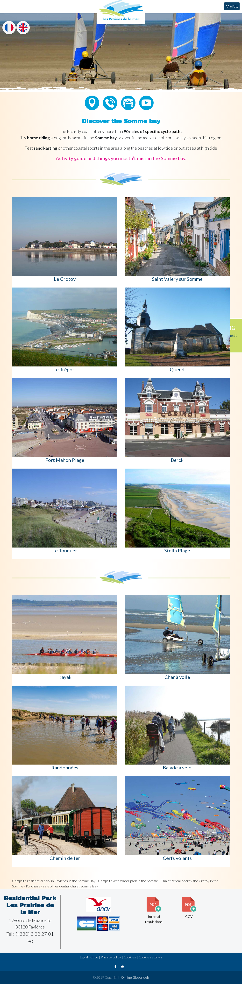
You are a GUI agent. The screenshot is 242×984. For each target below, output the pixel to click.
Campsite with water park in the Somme (128, 881)
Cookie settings (150, 957)
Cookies (130, 957)
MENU (231, 6)
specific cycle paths (163, 131)
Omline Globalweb (134, 977)
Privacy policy (111, 957)
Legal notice (89, 957)
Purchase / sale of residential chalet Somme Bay (62, 886)
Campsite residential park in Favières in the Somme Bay (53, 881)
